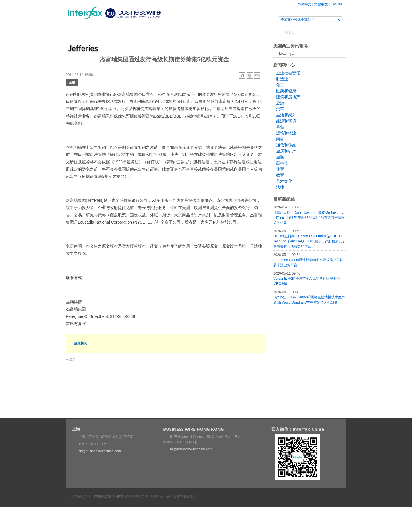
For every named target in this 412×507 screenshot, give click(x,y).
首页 (77, 32)
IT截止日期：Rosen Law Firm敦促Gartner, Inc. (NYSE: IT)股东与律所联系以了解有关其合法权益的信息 (309, 217)
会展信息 (123, 32)
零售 (280, 127)
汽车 (280, 109)
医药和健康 (286, 91)
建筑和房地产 (288, 97)
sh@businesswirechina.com (99, 451)
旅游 (280, 103)
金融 (72, 82)
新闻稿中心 (98, 32)
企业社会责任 (288, 73)
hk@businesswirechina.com (191, 449)
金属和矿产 (286, 151)
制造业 (282, 79)
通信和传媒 (286, 145)
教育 (280, 175)
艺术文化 (284, 181)
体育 (280, 169)
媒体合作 (147, 32)
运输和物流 (286, 133)
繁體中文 (321, 4)
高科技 (282, 163)
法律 (280, 187)
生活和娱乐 (286, 115)
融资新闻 (80, 343)
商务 (280, 139)
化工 (280, 85)
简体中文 (304, 4)
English (336, 4)
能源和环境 (286, 121)
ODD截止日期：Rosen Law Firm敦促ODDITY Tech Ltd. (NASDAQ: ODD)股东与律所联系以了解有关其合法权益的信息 (309, 241)
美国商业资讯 (174, 32)
